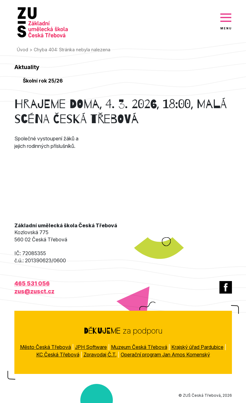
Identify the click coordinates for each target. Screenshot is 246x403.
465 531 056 (32, 283)
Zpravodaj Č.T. (100, 354)
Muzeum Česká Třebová (139, 347)
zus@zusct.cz (34, 291)
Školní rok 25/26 (43, 81)
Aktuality (26, 67)
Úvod (22, 49)
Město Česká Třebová (45, 347)
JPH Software (91, 347)
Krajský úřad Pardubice (197, 347)
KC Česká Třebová (57, 354)
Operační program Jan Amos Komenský (165, 354)
